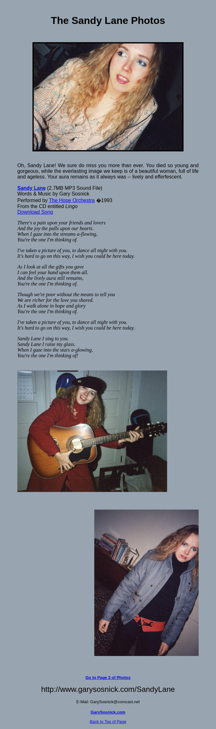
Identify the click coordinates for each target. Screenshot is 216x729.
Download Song (35, 212)
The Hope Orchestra (72, 200)
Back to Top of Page (108, 721)
